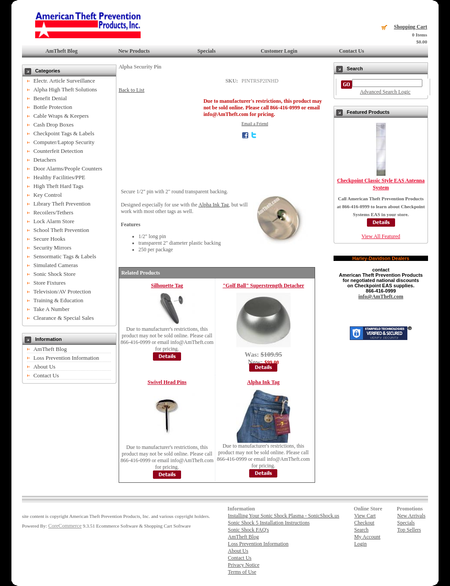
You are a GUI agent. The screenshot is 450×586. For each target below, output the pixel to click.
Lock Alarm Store (53, 221)
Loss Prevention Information (66, 357)
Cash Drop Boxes (53, 124)
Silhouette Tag (167, 285)
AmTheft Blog (61, 51)
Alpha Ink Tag (214, 205)
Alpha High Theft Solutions (65, 89)
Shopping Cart (410, 27)
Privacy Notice (244, 565)
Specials (206, 51)
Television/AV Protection (62, 291)
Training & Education (58, 300)
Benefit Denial (50, 98)
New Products (133, 51)
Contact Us (351, 51)
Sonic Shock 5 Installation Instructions (269, 523)
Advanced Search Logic (385, 92)
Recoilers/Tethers (53, 212)
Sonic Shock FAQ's (248, 530)
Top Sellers (409, 530)
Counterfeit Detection (58, 151)
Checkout (364, 523)
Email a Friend (255, 123)
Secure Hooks (49, 238)
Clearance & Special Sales (63, 318)
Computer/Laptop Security (63, 142)
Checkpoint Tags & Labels (63, 133)
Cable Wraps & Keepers (61, 115)
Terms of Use (242, 572)
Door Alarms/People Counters (67, 168)
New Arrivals (411, 516)
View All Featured (381, 236)
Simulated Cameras (55, 265)
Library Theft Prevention (62, 203)
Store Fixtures (49, 282)
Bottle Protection (52, 107)
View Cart (365, 516)
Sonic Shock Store (54, 274)
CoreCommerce (65, 526)
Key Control (47, 195)
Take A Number (51, 309)
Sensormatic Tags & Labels (64, 256)
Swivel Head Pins (167, 382)
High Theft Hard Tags (58, 186)
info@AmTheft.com (380, 296)
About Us (44, 366)
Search (361, 530)
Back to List (132, 90)
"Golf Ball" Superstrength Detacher (263, 285)
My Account (367, 537)
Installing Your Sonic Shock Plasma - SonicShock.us (283, 516)
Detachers (44, 159)
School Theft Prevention (61, 230)
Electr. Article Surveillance (64, 80)
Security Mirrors (52, 247)
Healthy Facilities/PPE (59, 177)
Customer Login (279, 51)
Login (360, 544)
